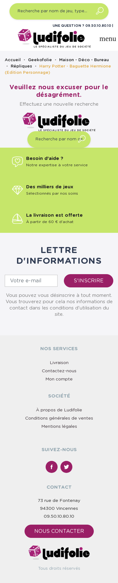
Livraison (59, 363)
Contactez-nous (59, 371)
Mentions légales (59, 426)
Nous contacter (59, 531)
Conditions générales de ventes (59, 418)
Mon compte (59, 379)
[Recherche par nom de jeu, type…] (59, 11)
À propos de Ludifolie (59, 410)
